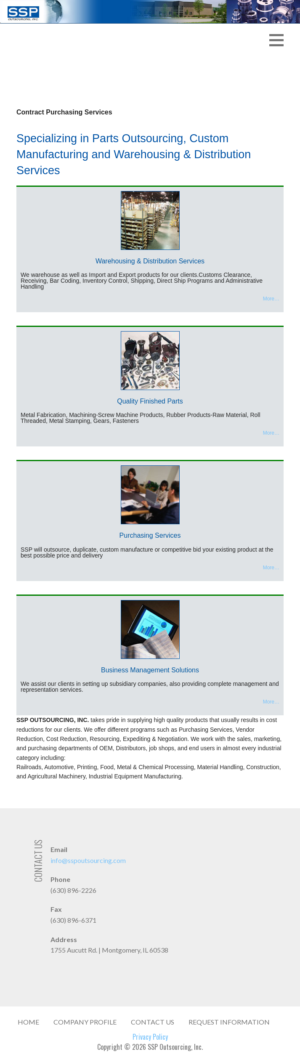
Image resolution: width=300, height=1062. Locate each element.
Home (28, 1022)
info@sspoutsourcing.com (88, 860)
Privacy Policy (150, 1037)
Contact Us (152, 1022)
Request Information (229, 1022)
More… (271, 299)
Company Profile (85, 1022)
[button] (279, 30)
